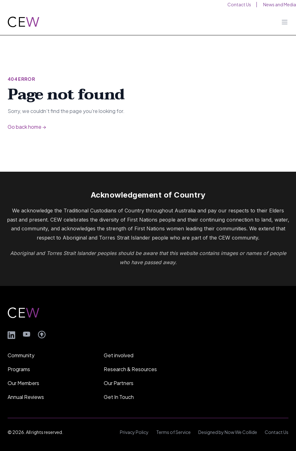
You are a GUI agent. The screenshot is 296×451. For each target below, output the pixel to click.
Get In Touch (119, 397)
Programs (19, 369)
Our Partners (118, 383)
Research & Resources (130, 369)
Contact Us (276, 432)
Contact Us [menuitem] (239, 4)
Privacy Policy (134, 432)
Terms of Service (173, 432)
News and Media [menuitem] (279, 4)
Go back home (27, 126)
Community (21, 355)
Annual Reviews (26, 397)
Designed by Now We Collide (227, 432)
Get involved (118, 355)
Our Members (23, 383)
